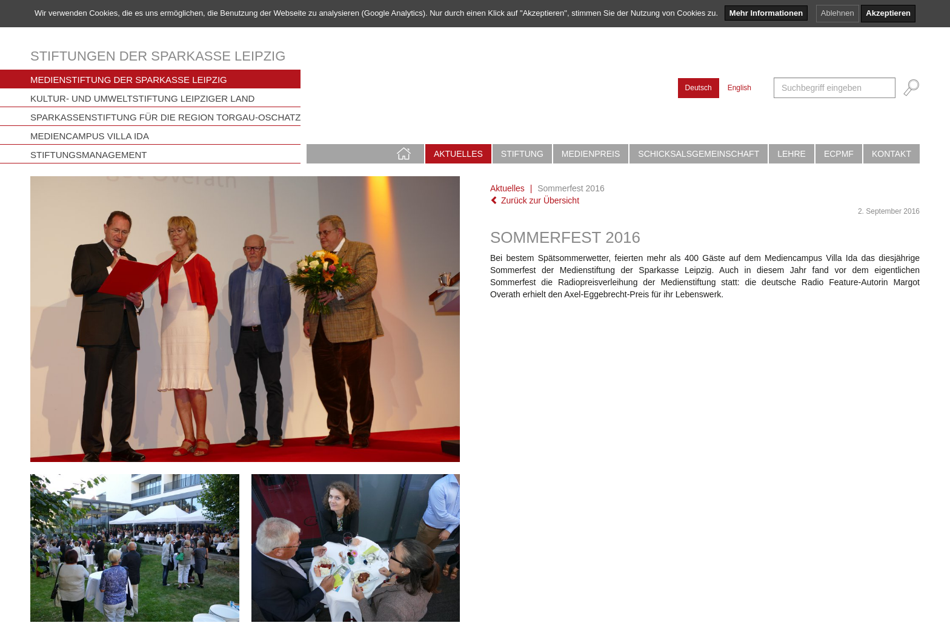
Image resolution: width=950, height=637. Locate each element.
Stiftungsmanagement (88, 155)
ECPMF (839, 154)
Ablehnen (837, 13)
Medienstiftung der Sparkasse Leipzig (128, 79)
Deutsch (698, 88)
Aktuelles (458, 154)
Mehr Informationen (766, 13)
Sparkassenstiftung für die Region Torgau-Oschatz (165, 117)
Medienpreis (591, 154)
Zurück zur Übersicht (534, 200)
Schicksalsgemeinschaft (698, 154)
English (739, 88)
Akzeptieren (888, 13)
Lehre (791, 154)
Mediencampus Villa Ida (89, 136)
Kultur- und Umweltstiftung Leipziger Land (142, 98)
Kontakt (891, 154)
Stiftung (522, 154)
